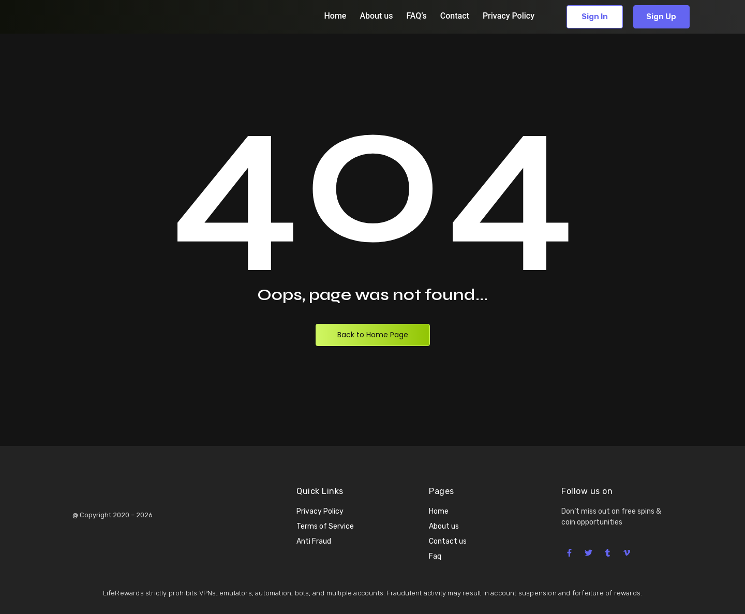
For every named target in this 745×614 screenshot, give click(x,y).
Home (335, 16)
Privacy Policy (508, 16)
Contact (454, 16)
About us (376, 16)
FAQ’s (416, 16)
